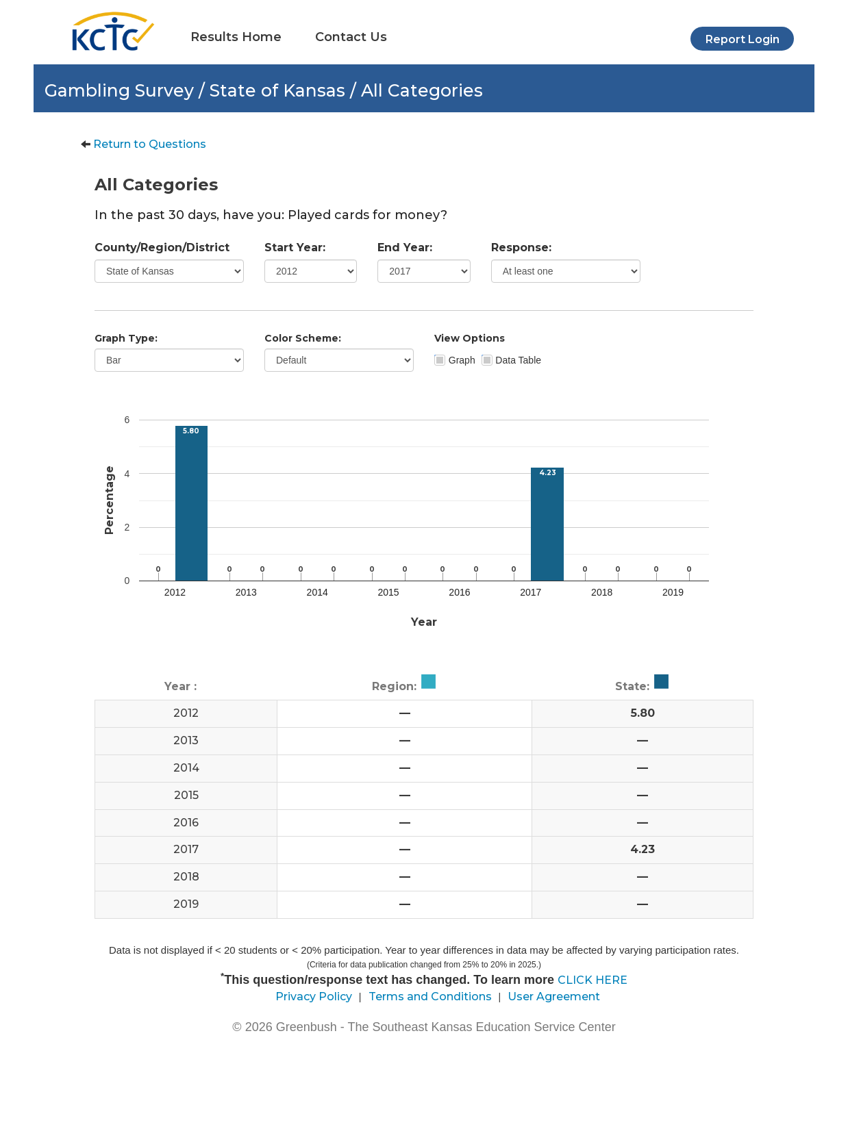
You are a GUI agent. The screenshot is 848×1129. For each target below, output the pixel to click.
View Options (469, 338)
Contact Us (351, 37)
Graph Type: (126, 338)
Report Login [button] (743, 39)
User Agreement (554, 996)
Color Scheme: (302, 338)
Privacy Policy (313, 996)
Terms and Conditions (430, 996)
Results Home (236, 37)
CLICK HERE (592, 980)
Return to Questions (149, 144)
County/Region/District (162, 247)
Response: (521, 247)
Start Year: (294, 247)
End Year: (404, 247)
